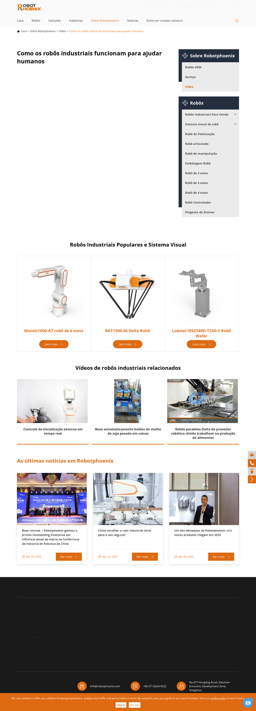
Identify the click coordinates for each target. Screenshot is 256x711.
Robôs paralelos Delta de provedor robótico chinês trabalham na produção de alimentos (203, 433)
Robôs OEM (193, 67)
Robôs (36, 20)
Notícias (132, 20)
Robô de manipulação (201, 153)
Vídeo (62, 31)
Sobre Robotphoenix (105, 20)
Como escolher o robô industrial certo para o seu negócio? (124, 532)
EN (233, 7)
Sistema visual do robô (202, 124)
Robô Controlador (198, 202)
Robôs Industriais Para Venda (206, 114)
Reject (121, 705)
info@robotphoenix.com (197, 7)
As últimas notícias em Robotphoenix (65, 460)
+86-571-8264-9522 (154, 7)
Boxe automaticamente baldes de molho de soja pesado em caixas (128, 431)
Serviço (190, 77)
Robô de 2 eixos (196, 173)
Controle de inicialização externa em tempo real (53, 431)
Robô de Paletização (200, 134)
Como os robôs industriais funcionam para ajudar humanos (106, 31)
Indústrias (76, 20)
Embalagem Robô (198, 163)
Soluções (54, 20)
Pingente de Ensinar (200, 212)
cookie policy (218, 698)
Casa (20, 20)
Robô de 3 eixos (196, 183)
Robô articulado (196, 144)
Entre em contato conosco (165, 20)
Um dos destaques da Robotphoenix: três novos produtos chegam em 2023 (203, 532)
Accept (134, 705)
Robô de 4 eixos (196, 193)
